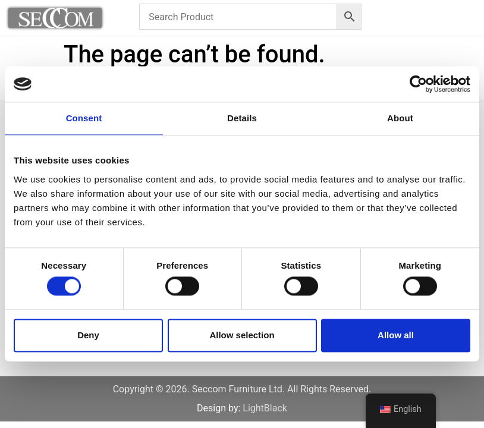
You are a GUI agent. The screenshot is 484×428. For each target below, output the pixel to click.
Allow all (396, 335)
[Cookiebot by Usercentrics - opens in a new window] (418, 84)
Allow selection (241, 335)
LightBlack (265, 408)
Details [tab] (242, 118)
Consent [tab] (84, 118)
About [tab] (400, 118)
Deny (88, 335)
